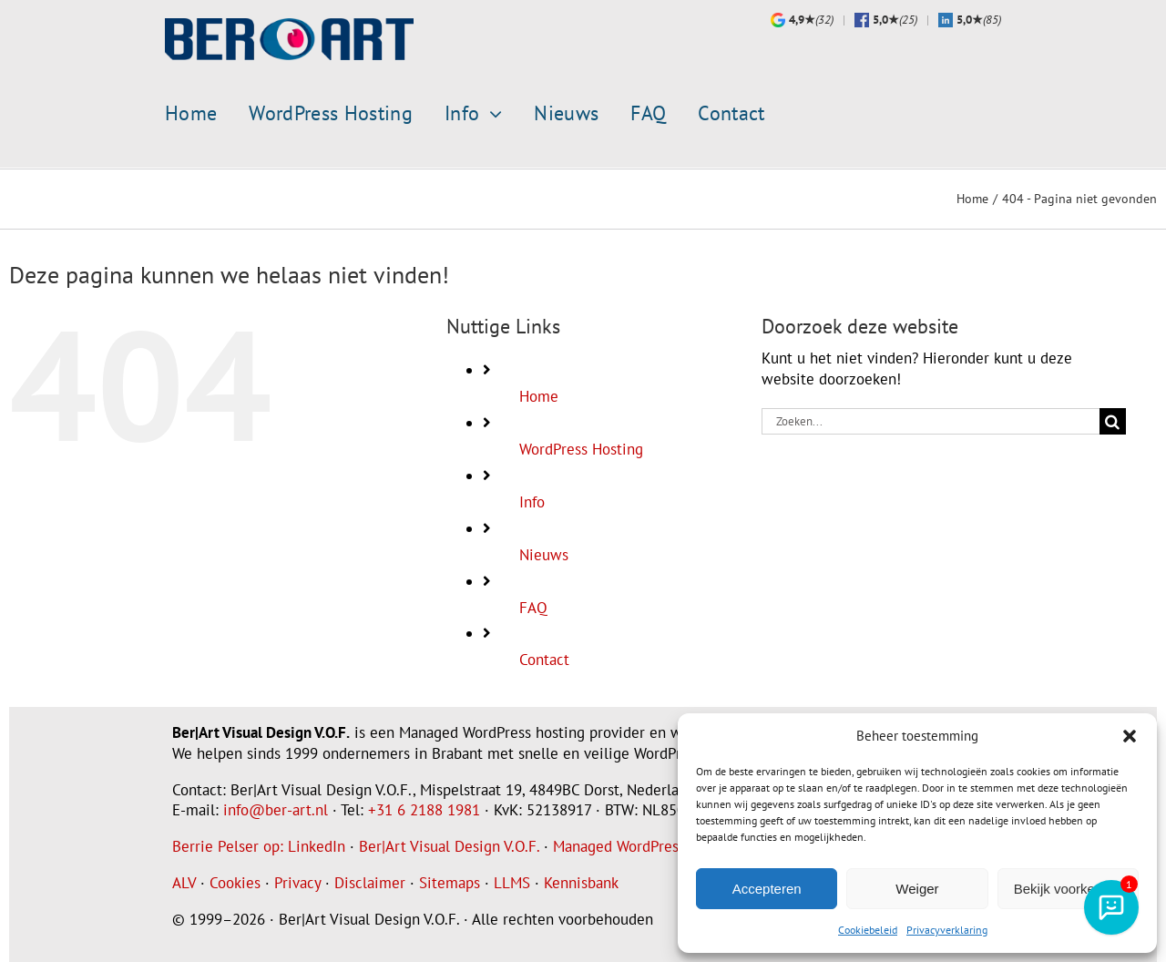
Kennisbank (581, 882)
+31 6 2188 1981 (424, 809)
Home (538, 395)
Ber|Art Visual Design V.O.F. (449, 845)
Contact (544, 659)
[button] (1129, 736)
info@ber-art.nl (275, 809)
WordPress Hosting (581, 448)
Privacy (297, 882)
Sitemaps (449, 882)
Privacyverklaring (946, 929)
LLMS (512, 882)
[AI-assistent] (1111, 907)
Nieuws (543, 554)
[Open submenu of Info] (490, 114)
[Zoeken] (1113, 420)
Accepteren (767, 888)
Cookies (235, 882)
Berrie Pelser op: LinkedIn (258, 845)
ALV (184, 882)
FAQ (533, 606)
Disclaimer (369, 882)
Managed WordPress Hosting (647, 845)
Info (532, 501)
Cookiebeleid (867, 929)
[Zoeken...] (931, 420)
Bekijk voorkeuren (1068, 888)
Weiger (916, 888)
